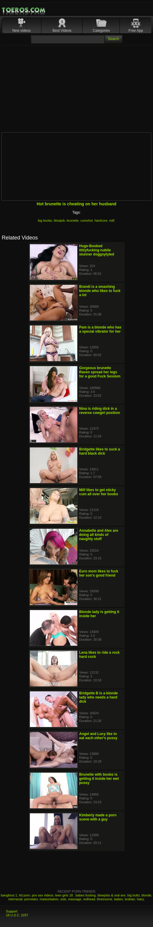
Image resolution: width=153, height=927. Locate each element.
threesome (104, 899)
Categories (101, 30)
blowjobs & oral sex (111, 895)
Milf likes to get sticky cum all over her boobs (98, 492)
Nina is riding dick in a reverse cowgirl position (99, 411)
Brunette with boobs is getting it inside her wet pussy (99, 778)
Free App (135, 30)
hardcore (100, 220)
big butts (133, 895)
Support (11, 911)
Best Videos (62, 30)
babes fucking (85, 895)
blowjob (59, 220)
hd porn (24, 895)
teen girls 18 (64, 895)
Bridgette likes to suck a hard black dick (99, 451)
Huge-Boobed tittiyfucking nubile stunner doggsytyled (96, 250)
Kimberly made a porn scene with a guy (98, 817)
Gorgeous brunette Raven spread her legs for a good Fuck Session (99, 372)
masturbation (49, 899)
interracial (15, 899)
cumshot (86, 220)
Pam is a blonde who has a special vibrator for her (100, 329)
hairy (140, 899)
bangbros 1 (9, 895)
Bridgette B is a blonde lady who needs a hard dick (98, 697)
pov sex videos (42, 895)
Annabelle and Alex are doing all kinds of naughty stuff (98, 534)
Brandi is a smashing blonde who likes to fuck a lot (99, 291)
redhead (89, 899)
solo (63, 899)
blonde (146, 895)
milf (111, 220)
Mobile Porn (24, 10)
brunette (72, 220)
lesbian (130, 899)
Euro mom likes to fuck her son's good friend (98, 573)
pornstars (31, 899)
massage (74, 899)
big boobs (45, 220)
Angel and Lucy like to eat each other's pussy (98, 736)
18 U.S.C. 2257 (17, 915)
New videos (21, 30)
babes (118, 899)
